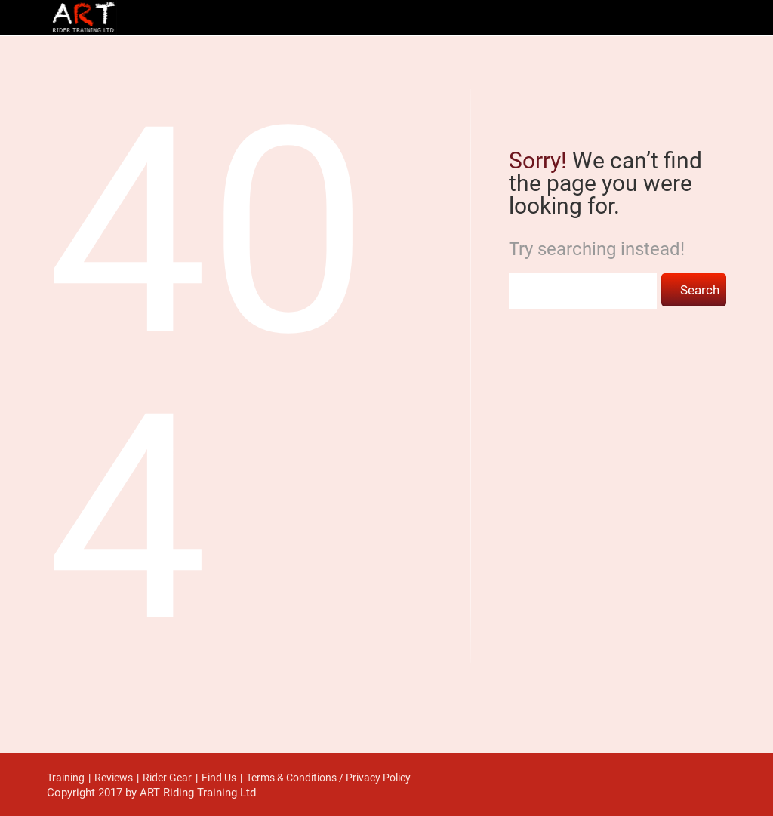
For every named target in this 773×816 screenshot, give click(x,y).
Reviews (113, 777)
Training (66, 777)
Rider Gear (167, 777)
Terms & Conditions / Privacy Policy (328, 777)
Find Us (219, 777)
